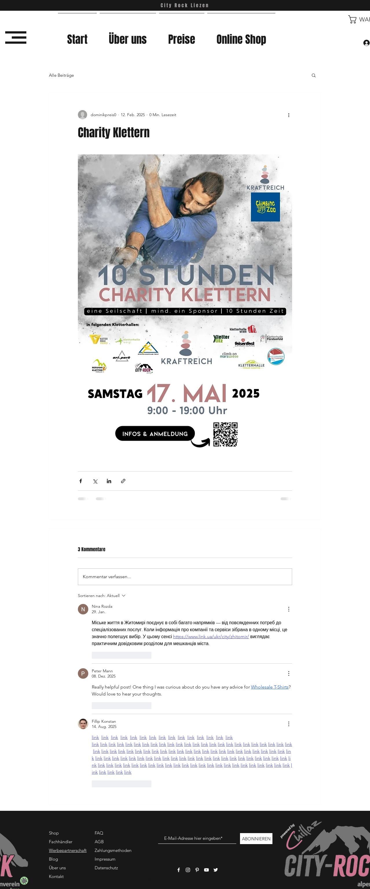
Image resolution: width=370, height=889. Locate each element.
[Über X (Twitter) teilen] (95, 481)
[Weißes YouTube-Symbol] (206, 870)
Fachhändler (60, 841)
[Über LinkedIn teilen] (109, 481)
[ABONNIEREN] (256, 838)
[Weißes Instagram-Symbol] (188, 870)
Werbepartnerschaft (68, 850)
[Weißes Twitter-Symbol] (216, 870)
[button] (15, 37)
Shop (54, 833)
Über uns (57, 867)
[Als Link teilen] (123, 481)
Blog (53, 859)
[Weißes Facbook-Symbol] (179, 870)
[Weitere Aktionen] (288, 114)
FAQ (99, 833)
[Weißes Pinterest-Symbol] (197, 870)
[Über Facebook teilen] (80, 481)
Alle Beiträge (61, 75)
